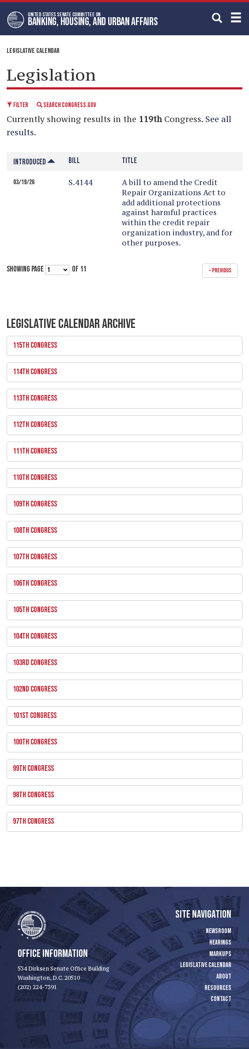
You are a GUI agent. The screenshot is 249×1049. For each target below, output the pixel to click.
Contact (221, 999)
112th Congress (121, 422)
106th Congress (121, 581)
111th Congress (121, 449)
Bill (74, 160)
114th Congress (121, 369)
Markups (220, 954)
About (223, 976)
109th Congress (121, 502)
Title (129, 160)
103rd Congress (121, 660)
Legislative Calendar (33, 51)
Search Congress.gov (66, 105)
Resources (217, 988)
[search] (217, 17)
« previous (220, 270)
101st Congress (121, 713)
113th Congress (121, 396)
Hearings (220, 942)
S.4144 (80, 182)
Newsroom (218, 931)
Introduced (34, 162)
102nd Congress (121, 687)
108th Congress (121, 528)
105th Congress (121, 607)
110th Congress (121, 475)
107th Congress (121, 554)
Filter (17, 105)
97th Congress (121, 819)
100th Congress (121, 740)
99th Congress (121, 766)
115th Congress (121, 343)
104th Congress (121, 634)
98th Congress (121, 792)
